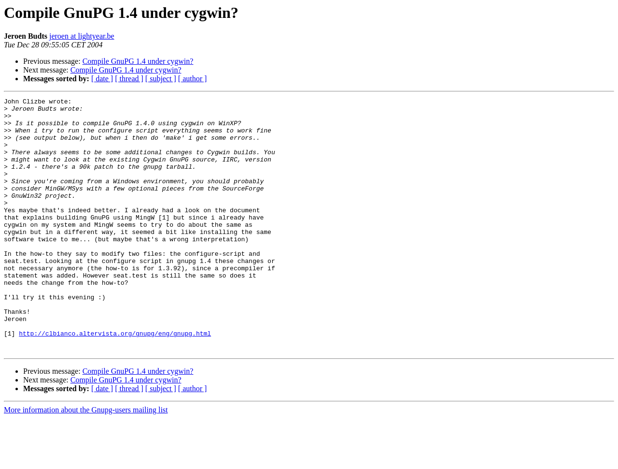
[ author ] (192, 78)
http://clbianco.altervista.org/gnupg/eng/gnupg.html (115, 381)
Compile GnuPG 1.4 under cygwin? (138, 61)
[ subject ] (160, 78)
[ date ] (102, 78)
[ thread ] (129, 78)
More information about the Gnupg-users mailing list (86, 460)
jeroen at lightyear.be (81, 36)
